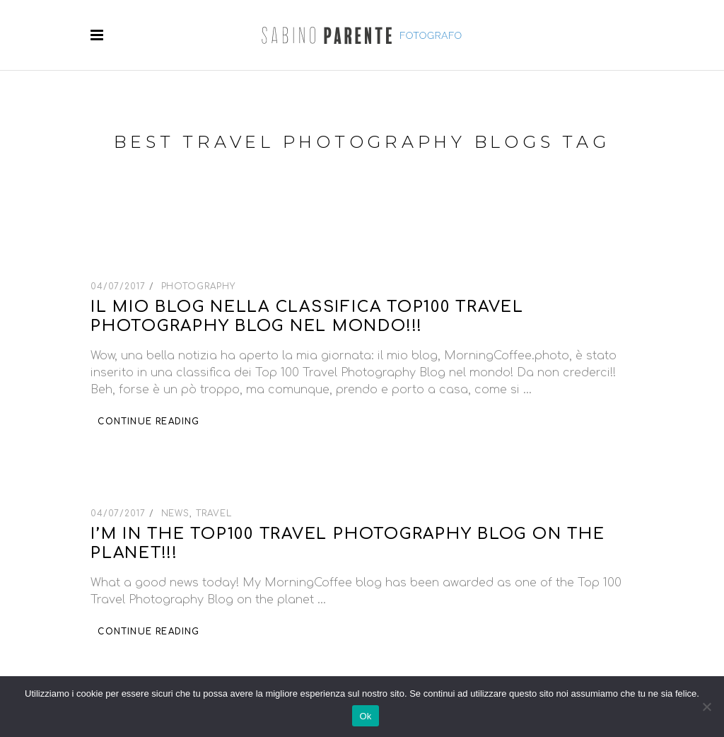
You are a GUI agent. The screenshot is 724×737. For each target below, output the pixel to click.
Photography (198, 286)
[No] (706, 707)
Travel (214, 513)
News (175, 513)
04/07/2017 (119, 286)
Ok (365, 716)
